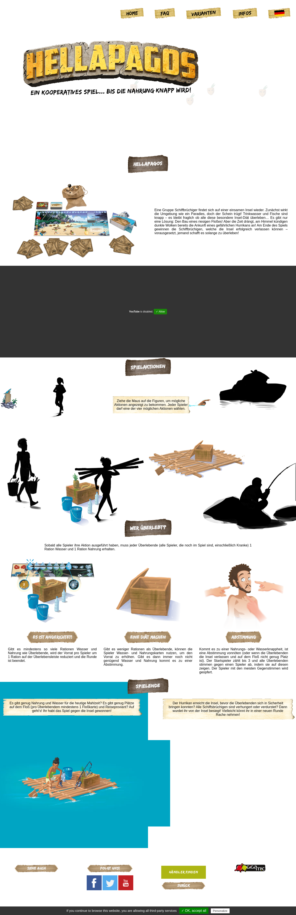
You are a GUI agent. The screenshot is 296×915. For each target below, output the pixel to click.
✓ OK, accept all (193, 910)
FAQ (164, 13)
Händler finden (183, 872)
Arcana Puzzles (36, 889)
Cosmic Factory (36, 883)
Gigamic (36, 878)
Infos (245, 13)
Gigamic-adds (184, 895)
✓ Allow (160, 311)
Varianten (203, 13)
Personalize (220, 910)
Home (132, 13)
